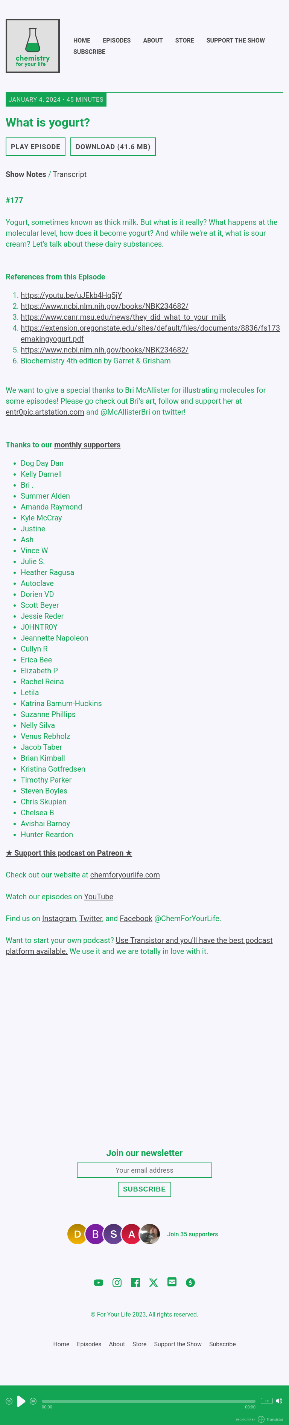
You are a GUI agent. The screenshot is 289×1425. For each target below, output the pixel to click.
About (153, 40)
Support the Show (236, 40)
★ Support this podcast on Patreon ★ (69, 852)
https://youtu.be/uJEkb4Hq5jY (71, 295)
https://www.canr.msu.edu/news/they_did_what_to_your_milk (123, 317)
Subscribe (89, 51)
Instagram (59, 918)
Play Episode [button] (35, 147)
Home (81, 40)
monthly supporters (87, 444)
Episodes (117, 40)
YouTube (98, 896)
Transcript (70, 174)
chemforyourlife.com (125, 874)
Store (184, 40)
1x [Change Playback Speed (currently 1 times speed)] (267, 1401)
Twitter (90, 918)
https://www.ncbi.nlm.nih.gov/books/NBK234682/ (105, 306)
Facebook (136, 918)
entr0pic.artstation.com (45, 412)
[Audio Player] (144, 1405)
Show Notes (26, 174)
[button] (149, 1401)
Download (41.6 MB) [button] (113, 147)
